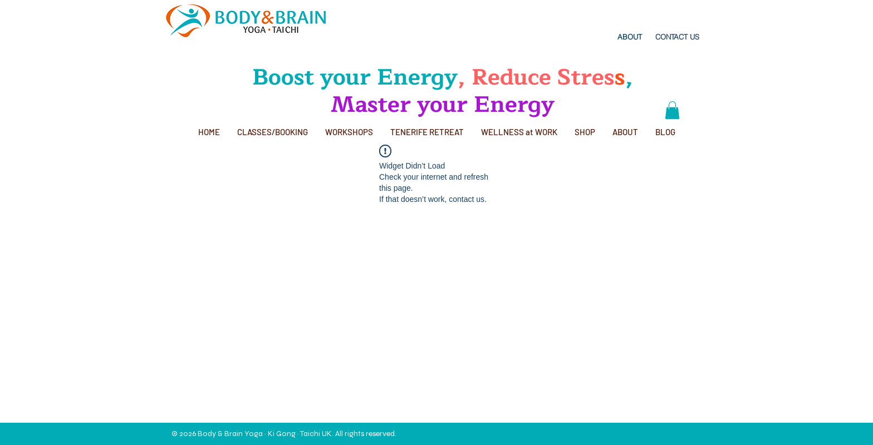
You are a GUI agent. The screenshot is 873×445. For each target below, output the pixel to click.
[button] (672, 110)
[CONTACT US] (677, 37)
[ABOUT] (630, 37)
